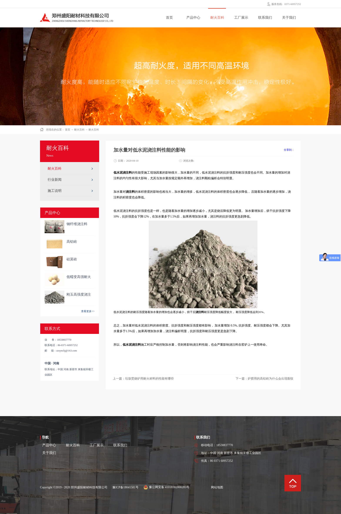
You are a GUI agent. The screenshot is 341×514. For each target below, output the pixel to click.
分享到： (289, 149)
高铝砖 (72, 241)
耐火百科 (79, 129)
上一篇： (143, 378)
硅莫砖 (72, 259)
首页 (169, 17)
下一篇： (264, 378)
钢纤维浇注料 (77, 224)
